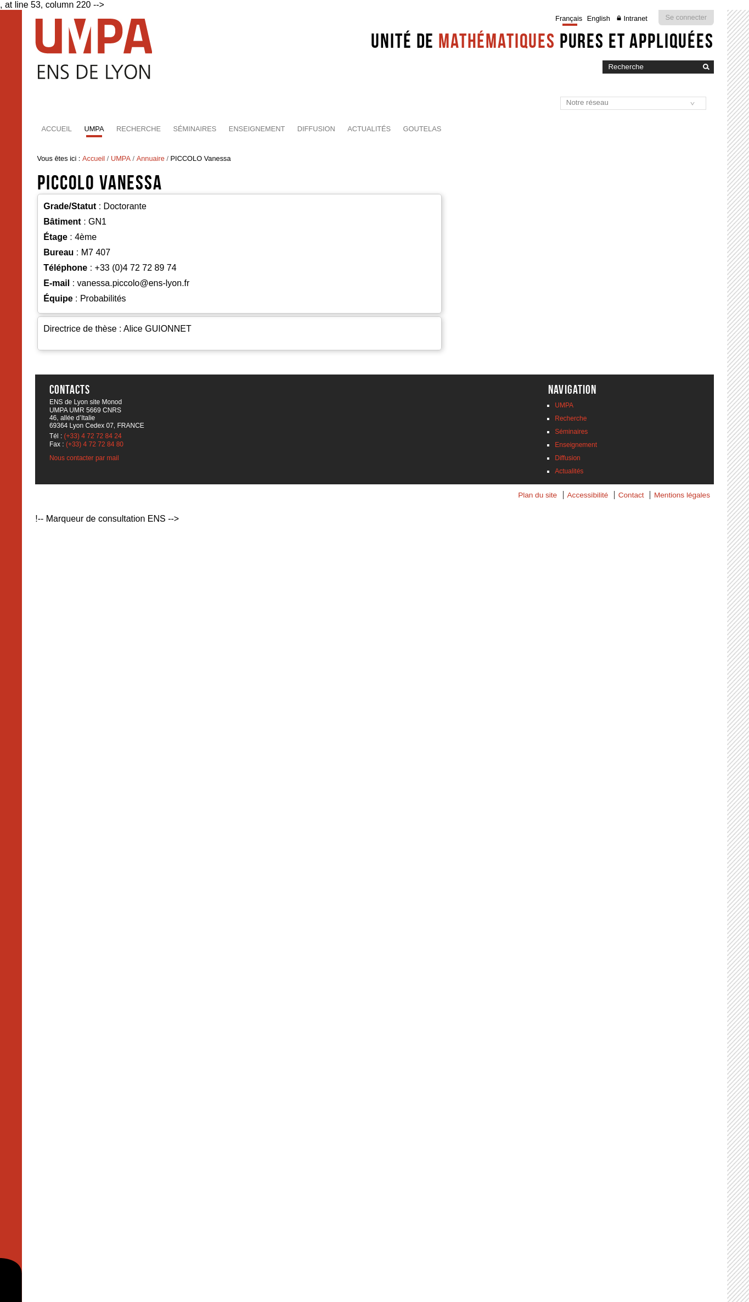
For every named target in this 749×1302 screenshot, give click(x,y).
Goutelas (422, 129)
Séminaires (194, 129)
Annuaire (151, 158)
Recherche (138, 129)
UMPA (94, 129)
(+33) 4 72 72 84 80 (94, 444)
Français (568, 18)
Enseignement (257, 129)
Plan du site (537, 495)
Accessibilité (588, 495)
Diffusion (316, 129)
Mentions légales (682, 495)
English (598, 18)
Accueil (56, 129)
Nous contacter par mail (84, 458)
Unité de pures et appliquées (542, 41)
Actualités (369, 129)
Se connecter (686, 17)
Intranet (635, 18)
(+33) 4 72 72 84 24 (93, 436)
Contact (631, 495)
